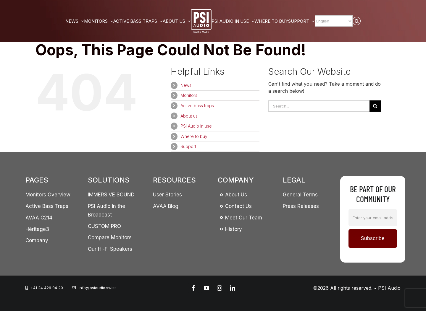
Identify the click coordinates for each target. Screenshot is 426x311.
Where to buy (193, 136)
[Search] (375, 106)
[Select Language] (334, 21)
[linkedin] (232, 288)
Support (188, 146)
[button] (357, 21)
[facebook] (193, 288)
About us (189, 115)
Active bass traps (197, 105)
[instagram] (219, 288)
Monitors (188, 95)
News (185, 85)
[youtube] (206, 288)
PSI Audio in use (196, 125)
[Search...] (318, 106)
